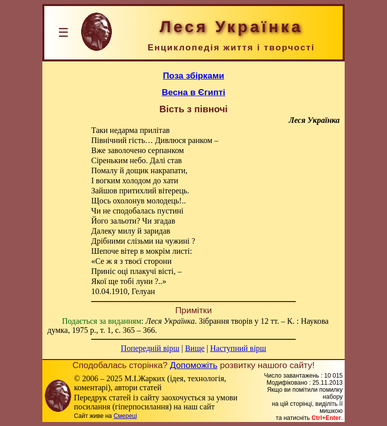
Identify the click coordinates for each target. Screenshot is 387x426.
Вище (195, 348)
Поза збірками (193, 75)
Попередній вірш (150, 348)
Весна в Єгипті (193, 92)
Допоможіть (193, 365)
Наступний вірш (238, 348)
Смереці (125, 415)
